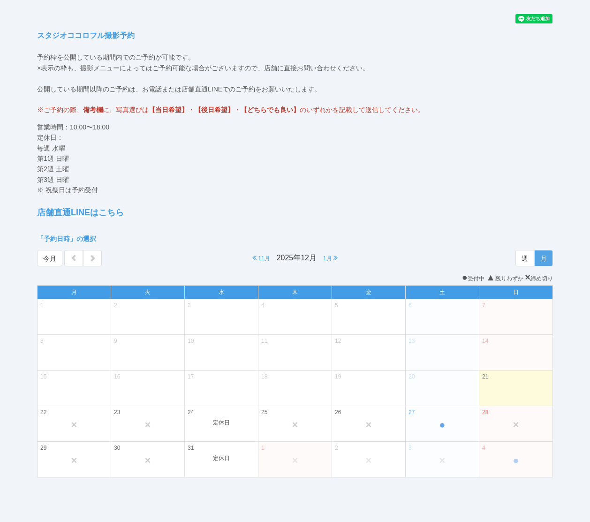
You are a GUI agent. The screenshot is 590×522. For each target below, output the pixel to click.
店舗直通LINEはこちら (80, 212)
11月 (261, 258)
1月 (330, 258)
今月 (49, 258)
